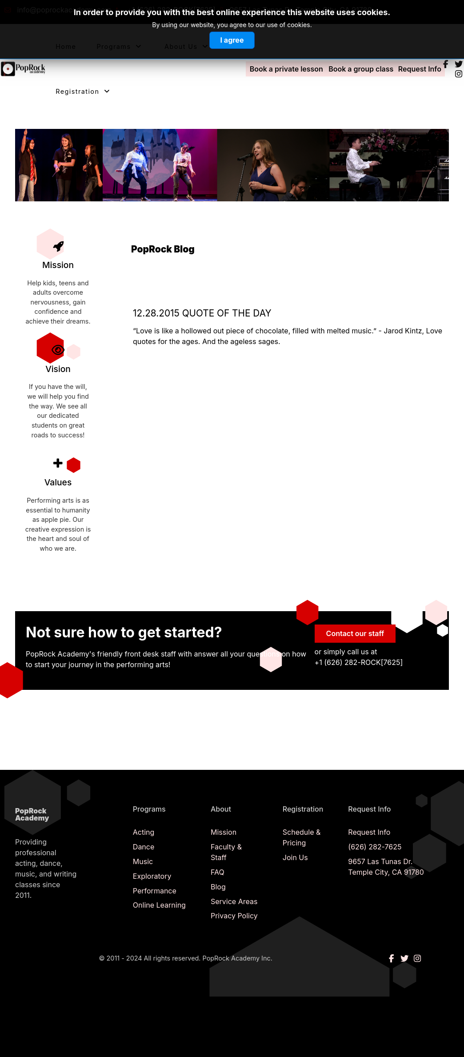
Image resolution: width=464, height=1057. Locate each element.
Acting (144, 832)
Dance (143, 846)
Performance (154, 890)
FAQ (217, 872)
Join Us (295, 857)
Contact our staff (355, 633)
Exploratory (152, 876)
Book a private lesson (286, 68)
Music (143, 861)
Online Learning (159, 905)
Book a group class (360, 68)
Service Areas (234, 901)
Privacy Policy (234, 915)
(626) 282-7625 (374, 846)
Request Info (419, 68)
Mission (223, 832)
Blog (218, 886)
